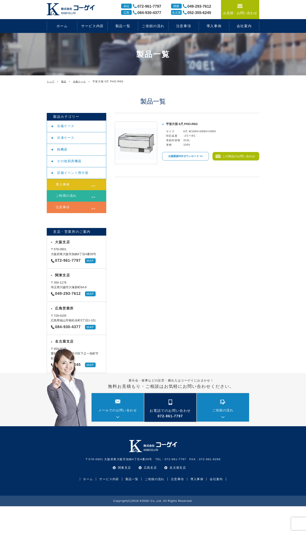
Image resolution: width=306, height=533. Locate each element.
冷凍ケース (69, 143)
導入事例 (214, 26)
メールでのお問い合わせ (117, 437)
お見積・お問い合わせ (240, 9)
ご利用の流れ (71, 217)
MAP (90, 287)
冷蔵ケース (69, 128)
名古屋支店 (178, 494)
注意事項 (183, 26)
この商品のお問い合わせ (239, 156)
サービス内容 (92, 26)
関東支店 (124, 494)
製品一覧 (122, 26)
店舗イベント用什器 (76, 188)
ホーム (62, 26)
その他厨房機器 (73, 173)
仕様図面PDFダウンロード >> (185, 156)
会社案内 (244, 26)
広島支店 (150, 494)
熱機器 (65, 158)
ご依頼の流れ (153, 26)
